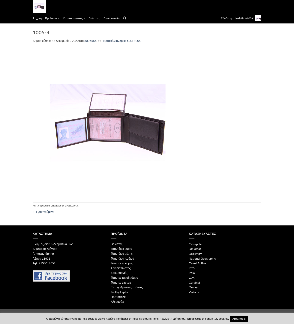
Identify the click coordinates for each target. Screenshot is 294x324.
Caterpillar (196, 244)
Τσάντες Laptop (121, 282)
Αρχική (37, 18)
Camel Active (197, 263)
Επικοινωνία (112, 18)
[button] (226, 18)
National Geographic (202, 258)
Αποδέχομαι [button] (238, 318)
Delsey (193, 287)
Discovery (195, 253)
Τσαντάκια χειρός (122, 263)
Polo (192, 272)
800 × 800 (90, 40)
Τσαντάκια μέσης (122, 253)
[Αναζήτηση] (124, 18)
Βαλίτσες (94, 18)
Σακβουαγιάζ (119, 272)
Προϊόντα (52, 18)
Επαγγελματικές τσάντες (127, 287)
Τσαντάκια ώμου (121, 248)
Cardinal (194, 282)
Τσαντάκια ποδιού (122, 258)
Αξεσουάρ (117, 301)
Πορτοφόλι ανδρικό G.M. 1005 (121, 40)
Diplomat (195, 248)
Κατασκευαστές (74, 18)
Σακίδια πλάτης (121, 268)
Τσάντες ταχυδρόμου (124, 277)
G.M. (192, 277)
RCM (192, 268)
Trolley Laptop (120, 292)
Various (194, 292)
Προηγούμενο (43, 211)
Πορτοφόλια (119, 296)
